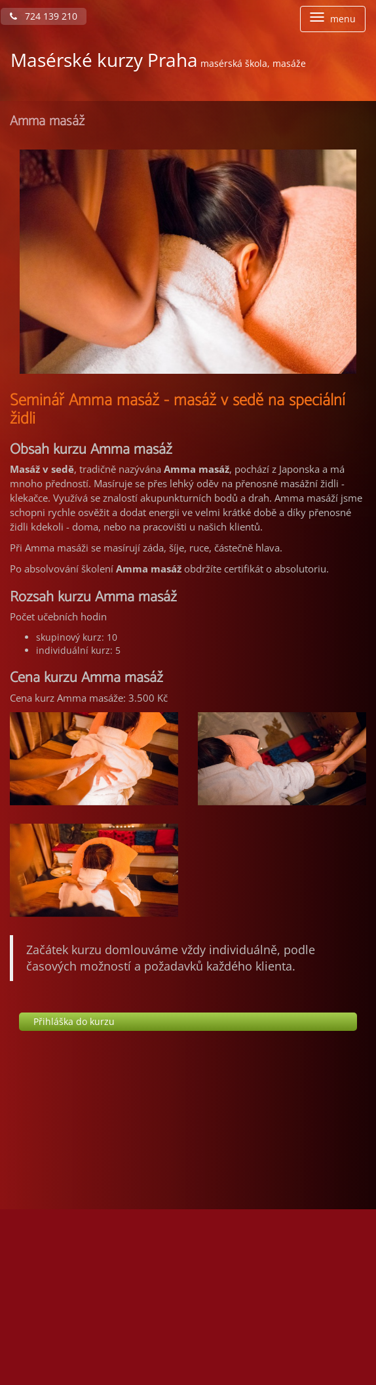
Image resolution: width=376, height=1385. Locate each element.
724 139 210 (43, 16)
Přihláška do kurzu (74, 1021)
